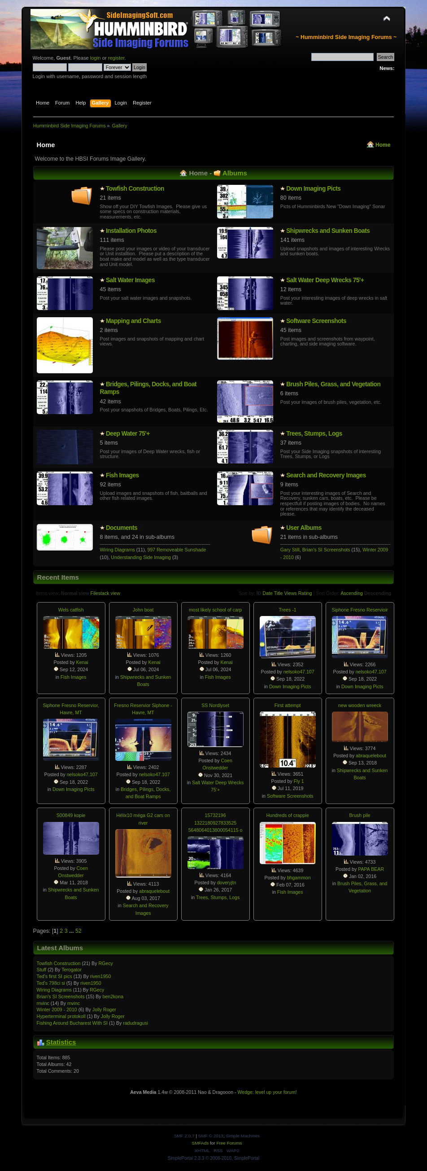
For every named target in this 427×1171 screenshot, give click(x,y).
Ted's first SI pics (54, 976)
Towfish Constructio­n (135, 188)
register (116, 58)
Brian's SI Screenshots (326, 549)
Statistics (61, 1042)
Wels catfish (71, 609)
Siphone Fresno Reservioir (359, 609)
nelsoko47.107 (298, 671)
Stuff (42, 969)
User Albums (304, 527)
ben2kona (112, 996)
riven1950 (100, 976)
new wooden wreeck (359, 705)
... (72, 931)
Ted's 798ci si (51, 983)
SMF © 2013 (210, 1135)
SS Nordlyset (215, 705)
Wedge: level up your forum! (266, 1092)
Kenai (82, 662)
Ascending (351, 593)
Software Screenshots (316, 321)
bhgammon (299, 877)
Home (382, 145)
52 (78, 931)
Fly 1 (299, 781)
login (95, 58)
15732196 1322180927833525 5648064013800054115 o (215, 822)
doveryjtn (226, 882)
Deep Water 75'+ (128, 433)
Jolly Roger (104, 1009)
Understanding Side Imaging (141, 557)
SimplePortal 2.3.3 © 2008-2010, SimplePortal (214, 1158)
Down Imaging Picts (313, 188)
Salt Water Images (130, 280)
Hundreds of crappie (287, 815)
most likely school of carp (215, 609)
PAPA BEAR (371, 869)
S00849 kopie (71, 815)
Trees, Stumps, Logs (314, 433)
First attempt (287, 705)
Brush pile (359, 815)
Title (278, 593)
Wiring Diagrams (117, 549)
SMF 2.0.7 (184, 1135)
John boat (143, 609)
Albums (234, 173)
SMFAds (200, 1142)
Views (290, 593)
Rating (305, 593)
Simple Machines (243, 1135)
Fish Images (122, 475)
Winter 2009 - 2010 (57, 1009)
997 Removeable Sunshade (177, 549)
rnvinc (43, 1003)
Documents (121, 527)
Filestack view (105, 593)
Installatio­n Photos (131, 230)
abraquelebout (371, 755)
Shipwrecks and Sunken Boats (328, 230)
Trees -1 (287, 609)
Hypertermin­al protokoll (61, 1016)
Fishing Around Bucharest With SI (72, 1023)
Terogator (71, 969)
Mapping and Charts (133, 321)
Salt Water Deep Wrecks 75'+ (325, 280)
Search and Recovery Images (326, 475)
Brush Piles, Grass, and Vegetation (333, 384)
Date (267, 593)
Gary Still (290, 549)
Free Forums (229, 1142)
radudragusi (135, 1023)
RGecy (105, 963)
